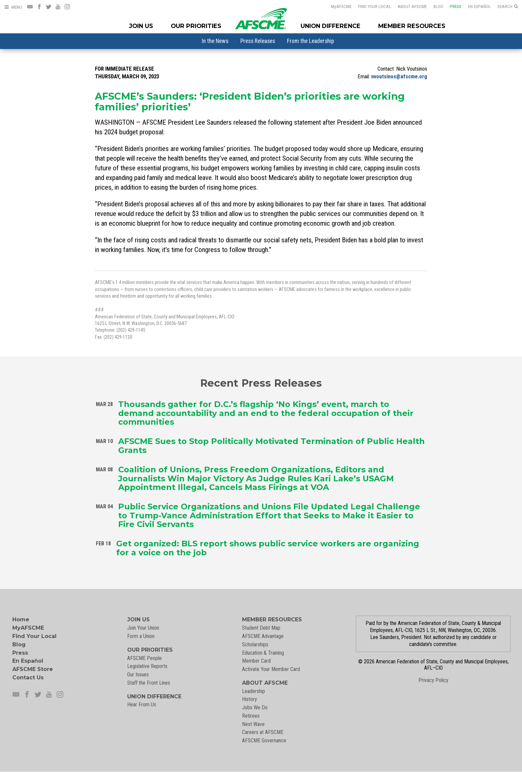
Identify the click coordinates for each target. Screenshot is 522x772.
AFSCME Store (32, 669)
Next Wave (253, 724)
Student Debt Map (261, 628)
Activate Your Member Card (271, 669)
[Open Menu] (13, 7)
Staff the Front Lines (148, 683)
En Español (479, 6)
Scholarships (255, 644)
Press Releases (257, 41)
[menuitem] (215, 41)
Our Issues (138, 674)
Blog (438, 6)
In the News (215, 41)
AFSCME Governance (264, 740)
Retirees (251, 716)
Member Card (256, 661)
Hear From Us (141, 704)
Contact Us (28, 677)
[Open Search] (507, 6)
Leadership (253, 691)
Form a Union (140, 636)
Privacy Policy (433, 680)
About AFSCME (412, 6)
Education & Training (263, 653)
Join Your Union (143, 628)
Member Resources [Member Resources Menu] (411, 25)
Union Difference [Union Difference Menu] (331, 25)
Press (455, 6)
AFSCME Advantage (263, 636)
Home (20, 619)
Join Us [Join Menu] (141, 25)
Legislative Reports (147, 666)
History (249, 699)
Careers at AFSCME (262, 732)
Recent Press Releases (261, 383)
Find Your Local (374, 6)
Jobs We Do (255, 707)
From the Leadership (310, 41)
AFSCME (341, 6)
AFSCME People (144, 658)
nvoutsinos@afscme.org (399, 76)
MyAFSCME (28, 628)
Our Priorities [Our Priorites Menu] (196, 25)
